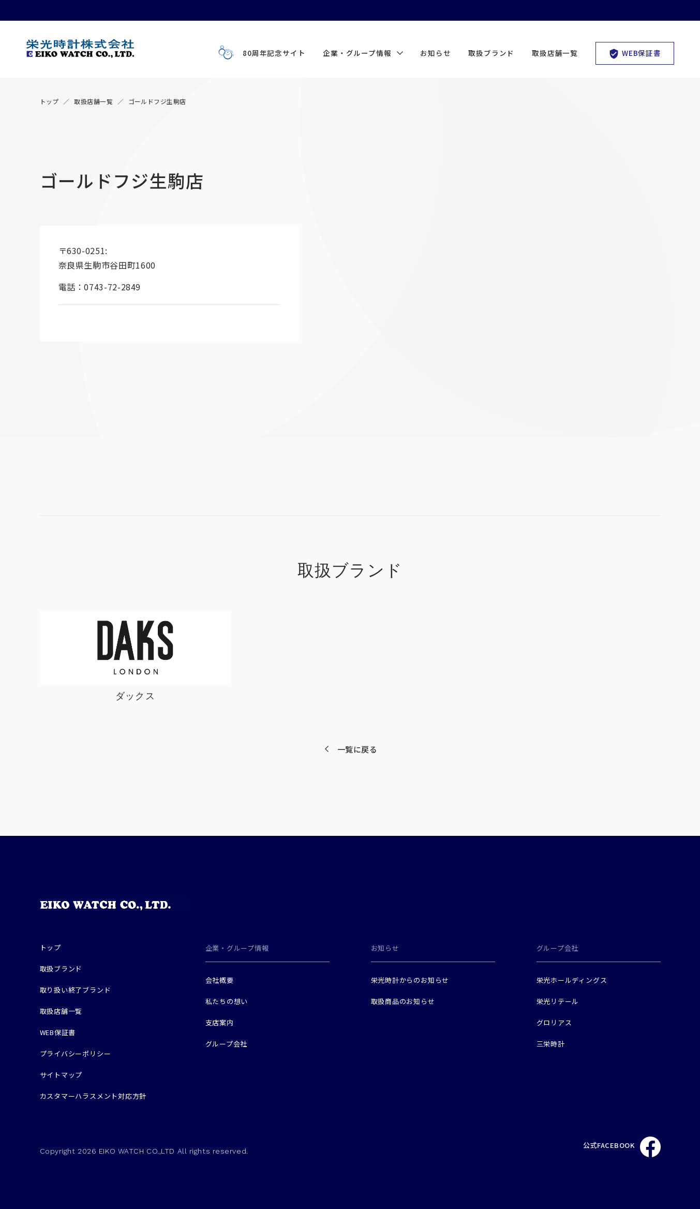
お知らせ (435, 53)
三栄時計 (551, 1044)
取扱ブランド (491, 53)
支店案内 (219, 1022)
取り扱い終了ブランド (75, 990)
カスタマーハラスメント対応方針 (93, 1096)
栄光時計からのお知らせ (410, 980)
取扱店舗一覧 (555, 53)
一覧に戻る (357, 749)
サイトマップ (61, 1075)
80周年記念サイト (259, 52)
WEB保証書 (634, 53)
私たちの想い (226, 1001)
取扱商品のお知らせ (403, 1001)
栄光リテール (558, 1001)
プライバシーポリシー (75, 1053)
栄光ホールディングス (572, 980)
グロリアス (554, 1022)
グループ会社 (226, 1044)
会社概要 (219, 980)
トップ (49, 101)
